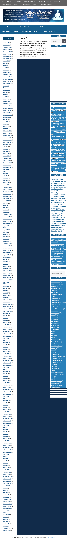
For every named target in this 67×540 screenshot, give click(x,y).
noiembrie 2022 (7, 137)
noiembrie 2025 (7, 54)
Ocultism (53, 350)
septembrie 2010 (7, 483)
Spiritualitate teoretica (31, 1)
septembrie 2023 (7, 115)
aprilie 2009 (6, 523)
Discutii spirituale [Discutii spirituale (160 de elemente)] (57, 189)
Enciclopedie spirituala (56, 317)
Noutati (53, 344)
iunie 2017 (5, 290)
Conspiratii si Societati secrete (14, 1)
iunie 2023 (5, 121)
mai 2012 (5, 436)
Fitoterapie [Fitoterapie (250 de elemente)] (59, 196)
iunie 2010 (5, 490)
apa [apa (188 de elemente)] (53, 179)
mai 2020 (5, 207)
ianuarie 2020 (6, 216)
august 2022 (6, 144)
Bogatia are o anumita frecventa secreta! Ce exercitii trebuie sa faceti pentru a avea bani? (58, 162)
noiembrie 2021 (7, 165)
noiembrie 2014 (7, 363)
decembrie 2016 (7, 304)
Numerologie (54, 348)
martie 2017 (6, 297)
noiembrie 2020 (7, 194)
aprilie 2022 (6, 153)
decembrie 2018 (7, 248)
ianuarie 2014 (6, 387)
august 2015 (6, 342)
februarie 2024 (7, 103)
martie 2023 (6, 128)
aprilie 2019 (6, 239)
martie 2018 (6, 268)
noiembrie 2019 (7, 221)
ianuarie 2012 (6, 445)
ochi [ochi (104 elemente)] (60, 204)
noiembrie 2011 (7, 450)
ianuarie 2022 (6, 160)
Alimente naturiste (55, 282)
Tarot (52, 379)
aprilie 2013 (6, 409)
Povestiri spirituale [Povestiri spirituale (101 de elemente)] (57, 212)
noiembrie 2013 (7, 392)
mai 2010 (5, 492)
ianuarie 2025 (6, 76)
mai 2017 (5, 293)
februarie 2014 (7, 385)
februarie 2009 (7, 528)
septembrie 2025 (7, 58)
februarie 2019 (7, 243)
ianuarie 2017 (6, 302)
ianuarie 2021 (6, 189)
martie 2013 (6, 411)
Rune (52, 370)
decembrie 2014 (7, 360)
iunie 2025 (5, 65)
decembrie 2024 (7, 79)
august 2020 (6, 200)
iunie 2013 (5, 405)
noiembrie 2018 (7, 250)
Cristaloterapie (54, 304)
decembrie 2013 (7, 389)
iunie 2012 (5, 434)
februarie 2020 (7, 214)
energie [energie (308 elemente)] (57, 194)
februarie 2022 (7, 158)
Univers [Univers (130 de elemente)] (54, 231)
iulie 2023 (5, 119)
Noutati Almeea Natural (56, 346)
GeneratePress (51, 537)
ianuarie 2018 (6, 273)
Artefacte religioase (55, 288)
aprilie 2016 (6, 322)
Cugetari (53, 306)
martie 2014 (6, 382)
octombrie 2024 (7, 83)
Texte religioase (54, 383)
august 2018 (6, 257)
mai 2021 (5, 180)
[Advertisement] (58, 76)
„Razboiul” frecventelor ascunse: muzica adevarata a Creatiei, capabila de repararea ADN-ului (58, 168)
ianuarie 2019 (6, 245)
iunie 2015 (5, 347)
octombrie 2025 (7, 56)
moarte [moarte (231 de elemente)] (54, 204)
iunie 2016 (5, 318)
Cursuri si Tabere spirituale (57, 309)
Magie (52, 331)
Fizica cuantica (54, 325)
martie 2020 (6, 212)
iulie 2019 (5, 232)
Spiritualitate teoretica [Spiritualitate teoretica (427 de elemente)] (58, 221)
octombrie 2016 (7, 309)
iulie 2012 (5, 431)
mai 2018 (5, 264)
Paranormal (53, 354)
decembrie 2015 (7, 331)
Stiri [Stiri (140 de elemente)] (53, 223)
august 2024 (6, 90)
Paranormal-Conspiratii (48, 4)
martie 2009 (6, 526)
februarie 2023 (7, 131)
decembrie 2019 (7, 219)
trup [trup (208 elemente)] (61, 229)
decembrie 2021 (7, 162)
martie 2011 (6, 469)
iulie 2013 (5, 402)
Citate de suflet (54, 298)
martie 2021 (6, 185)
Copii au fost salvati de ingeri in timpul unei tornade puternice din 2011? (58, 144)
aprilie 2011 (6, 467)
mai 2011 (5, 465)
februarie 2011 (7, 472)
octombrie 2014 (7, 365)
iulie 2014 (5, 373)
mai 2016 (5, 320)
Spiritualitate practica (46, 1)
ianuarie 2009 (6, 530)
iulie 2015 (5, 344)
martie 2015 (6, 353)
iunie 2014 (5, 376)
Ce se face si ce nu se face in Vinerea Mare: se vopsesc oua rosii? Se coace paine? (58, 109)
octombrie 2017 (7, 280)
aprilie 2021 (6, 182)
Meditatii (53, 335)
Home (3, 1)
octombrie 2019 (7, 223)
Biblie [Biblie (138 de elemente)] (54, 181)
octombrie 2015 (7, 336)
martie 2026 (6, 45)
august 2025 (6, 61)
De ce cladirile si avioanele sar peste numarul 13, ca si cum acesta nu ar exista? (57, 125)
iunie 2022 (5, 149)
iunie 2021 (5, 178)
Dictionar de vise (54, 311)
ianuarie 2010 (6, 501)
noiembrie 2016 (7, 306)
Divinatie (57, 1)
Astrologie (53, 290)
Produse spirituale (55, 362)
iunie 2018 (5, 261)
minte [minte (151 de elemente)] (63, 202)
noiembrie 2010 (7, 479)
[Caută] (64, 41)
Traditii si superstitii (25, 4)
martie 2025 (6, 72)
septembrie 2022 (7, 142)
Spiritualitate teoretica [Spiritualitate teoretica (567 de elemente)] (58, 219)
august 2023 (6, 117)
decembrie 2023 (7, 108)
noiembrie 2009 (7, 506)
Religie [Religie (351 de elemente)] (54, 214)
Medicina (16, 4)
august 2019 (6, 229)
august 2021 (6, 173)
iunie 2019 (5, 234)
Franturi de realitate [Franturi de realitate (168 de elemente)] (57, 198)
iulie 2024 (5, 92)
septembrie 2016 (7, 311)
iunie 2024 (5, 94)
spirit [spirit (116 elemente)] (59, 215)
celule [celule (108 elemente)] (57, 183)
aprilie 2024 (6, 99)
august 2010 (6, 485)
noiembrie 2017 (7, 277)
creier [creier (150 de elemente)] (62, 185)
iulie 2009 (5, 517)
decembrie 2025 (7, 51)
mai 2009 (5, 521)
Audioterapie (54, 292)
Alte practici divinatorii (56, 286)
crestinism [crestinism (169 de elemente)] (55, 187)
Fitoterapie (53, 323)
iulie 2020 (5, 203)
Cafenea (53, 296)
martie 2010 (6, 497)
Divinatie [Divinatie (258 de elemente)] (54, 191)
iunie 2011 (5, 463)
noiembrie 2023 (7, 110)
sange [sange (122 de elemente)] (60, 214)
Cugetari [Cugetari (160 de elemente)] (62, 187)
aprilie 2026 (6, 42)
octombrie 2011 (7, 452)
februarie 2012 (7, 443)
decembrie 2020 (7, 191)
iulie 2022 (5, 146)
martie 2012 (6, 440)
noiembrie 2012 (7, 421)
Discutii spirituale (55, 313)
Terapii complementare (56, 381)
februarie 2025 (7, 74)
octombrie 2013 (7, 394)
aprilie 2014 (6, 380)
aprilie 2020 (6, 210)
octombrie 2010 (7, 481)
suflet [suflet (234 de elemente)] (59, 223)
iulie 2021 (5, 175)
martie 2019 (6, 241)
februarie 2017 (7, 299)
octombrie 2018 (7, 252)
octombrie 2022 (7, 140)
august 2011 (6, 458)
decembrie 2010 (7, 476)
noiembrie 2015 (7, 334)
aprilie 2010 (6, 494)
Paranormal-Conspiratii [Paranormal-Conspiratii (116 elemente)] (58, 210)
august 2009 (6, 514)
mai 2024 (5, 96)
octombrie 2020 (7, 196)
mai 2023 (5, 124)
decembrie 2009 (7, 504)
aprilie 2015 (6, 351)
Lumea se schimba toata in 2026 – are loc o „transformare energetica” (58, 131)
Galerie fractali (54, 329)
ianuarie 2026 (6, 49)
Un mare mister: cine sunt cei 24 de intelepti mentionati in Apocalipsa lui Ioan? (58, 138)
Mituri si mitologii (55, 339)
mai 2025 (5, 67)
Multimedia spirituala (56, 341)
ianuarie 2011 (6, 474)
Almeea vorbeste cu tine (56, 284)
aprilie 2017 (6, 295)
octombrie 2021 (7, 167)
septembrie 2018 (7, 255)
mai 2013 (5, 407)
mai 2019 (5, 236)
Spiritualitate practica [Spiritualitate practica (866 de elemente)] (58, 217)
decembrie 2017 (7, 275)
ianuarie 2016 (6, 329)
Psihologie (53, 364)
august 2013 (6, 400)
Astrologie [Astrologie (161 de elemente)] (60, 179)
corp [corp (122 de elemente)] (56, 185)
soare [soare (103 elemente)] (53, 215)
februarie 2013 (7, 414)
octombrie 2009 (7, 508)
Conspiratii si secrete (55, 300)
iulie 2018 (5, 259)
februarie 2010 (7, 499)
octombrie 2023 (7, 112)
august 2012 (6, 429)
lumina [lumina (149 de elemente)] (57, 202)
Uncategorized (54, 387)
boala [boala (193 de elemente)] (60, 181)
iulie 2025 (5, 63)
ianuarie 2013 (6, 416)
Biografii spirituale (55, 294)
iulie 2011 (5, 460)
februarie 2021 (7, 187)
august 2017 (6, 286)
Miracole (53, 337)
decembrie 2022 (7, 135)
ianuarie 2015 (6, 358)
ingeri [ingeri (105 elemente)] (60, 200)
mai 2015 (5, 349)
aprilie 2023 (6, 126)
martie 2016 (6, 324)
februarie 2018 (7, 270)
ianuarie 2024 (6, 106)
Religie (36, 4)
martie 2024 (6, 101)
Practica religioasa (55, 360)
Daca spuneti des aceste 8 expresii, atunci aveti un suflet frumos (58, 156)
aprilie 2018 (6, 266)
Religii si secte (54, 368)
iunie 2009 (5, 519)
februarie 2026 (7, 47)
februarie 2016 (7, 327)
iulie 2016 (5, 315)
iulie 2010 (5, 488)
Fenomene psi (54, 319)
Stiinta (52, 377)
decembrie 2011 (7, 447)
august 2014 (6, 371)
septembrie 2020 (7, 198)
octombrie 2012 (7, 423)
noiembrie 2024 (7, 81)
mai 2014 (5, 378)
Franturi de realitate (6, 4)
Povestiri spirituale (55, 358)
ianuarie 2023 (6, 133)
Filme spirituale (54, 321)
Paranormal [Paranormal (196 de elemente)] (55, 206)
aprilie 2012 (6, 438)
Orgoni (52, 352)
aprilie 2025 (6, 70)
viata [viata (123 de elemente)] (60, 231)
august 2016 (6, 313)
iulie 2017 (5, 288)
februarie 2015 (7, 356)
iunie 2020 (5, 205)
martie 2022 (6, 156)
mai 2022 (5, 151)
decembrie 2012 (7, 418)
